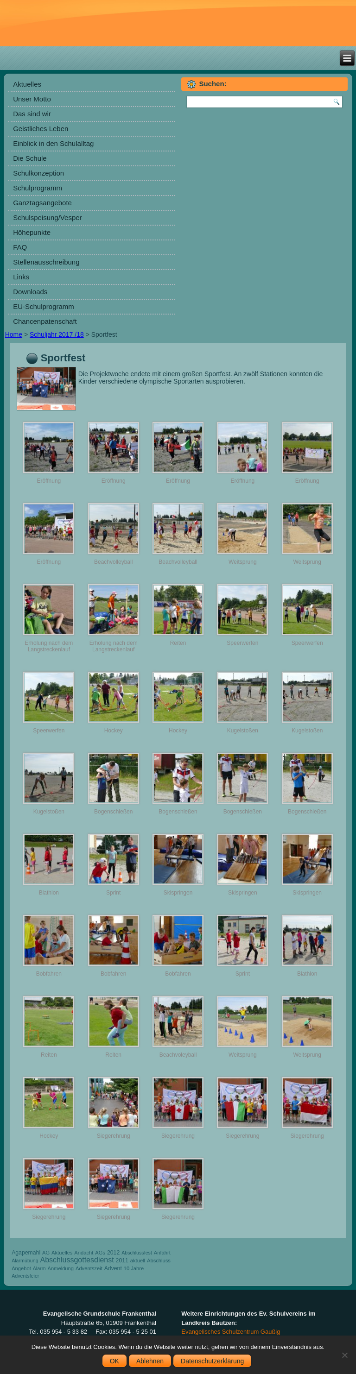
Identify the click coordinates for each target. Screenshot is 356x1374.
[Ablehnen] (344, 1355)
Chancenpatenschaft (45, 321)
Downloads (30, 292)
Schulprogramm (37, 188)
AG (46, 1252)
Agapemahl (26, 1252)
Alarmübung (25, 1260)
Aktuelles (27, 84)
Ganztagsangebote (42, 203)
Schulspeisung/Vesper (47, 217)
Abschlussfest (136, 1252)
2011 (122, 1260)
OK (114, 1361)
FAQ (20, 247)
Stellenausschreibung (46, 262)
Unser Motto (32, 99)
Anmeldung (60, 1268)
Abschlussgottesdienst (77, 1260)
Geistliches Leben (40, 128)
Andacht (83, 1252)
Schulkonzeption (38, 173)
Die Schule (30, 158)
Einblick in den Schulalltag (53, 143)
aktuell (137, 1260)
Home (13, 334)
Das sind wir (32, 114)
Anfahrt (162, 1252)
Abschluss (159, 1260)
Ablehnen (150, 1361)
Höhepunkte (32, 232)
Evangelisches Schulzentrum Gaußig (230, 1331)
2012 (113, 1252)
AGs (100, 1252)
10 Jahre (134, 1268)
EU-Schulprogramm (43, 306)
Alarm (39, 1268)
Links (21, 277)
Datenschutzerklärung (212, 1361)
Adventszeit (89, 1268)
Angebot (21, 1268)
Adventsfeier (25, 1276)
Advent (113, 1268)
